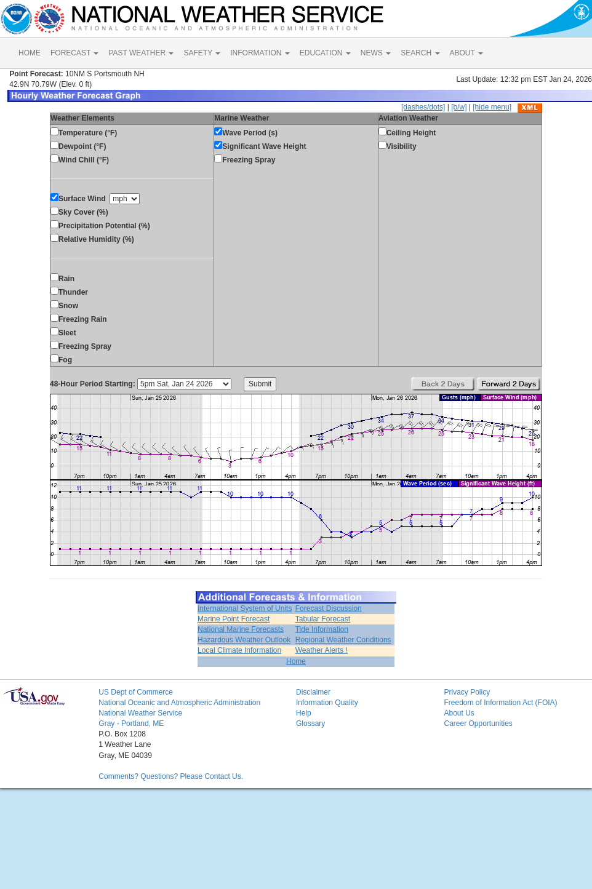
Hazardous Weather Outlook (244, 640)
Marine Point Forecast (234, 619)
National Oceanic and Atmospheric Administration (179, 702)
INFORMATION (259, 53)
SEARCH (420, 53)
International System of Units (245, 608)
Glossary (310, 723)
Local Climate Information (239, 650)
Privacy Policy (467, 692)
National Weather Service (140, 713)
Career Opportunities (478, 723)
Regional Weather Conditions (343, 640)
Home (296, 661)
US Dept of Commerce (135, 692)
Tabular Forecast (322, 619)
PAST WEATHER (141, 53)
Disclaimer (313, 692)
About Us (459, 713)
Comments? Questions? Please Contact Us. (170, 776)
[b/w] (458, 107)
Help (303, 713)
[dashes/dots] (423, 107)
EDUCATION (325, 53)
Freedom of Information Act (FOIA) (500, 702)
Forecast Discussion (328, 608)
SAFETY (201, 53)
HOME (29, 53)
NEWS (376, 53)
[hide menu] (492, 107)
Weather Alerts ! (321, 650)
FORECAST (74, 53)
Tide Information (321, 629)
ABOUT (466, 53)
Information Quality (327, 702)
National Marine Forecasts (241, 629)
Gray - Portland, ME (131, 723)
